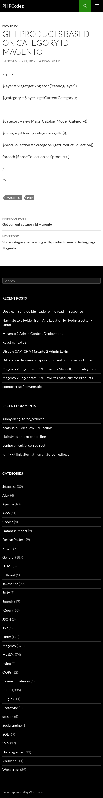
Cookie (7, 522)
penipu (7, 445)
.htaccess (9, 486)
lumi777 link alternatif (19, 454)
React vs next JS (14, 342)
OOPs (7, 672)
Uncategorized (13, 752)
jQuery (7, 610)
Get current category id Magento (51, 221)
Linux (6, 637)
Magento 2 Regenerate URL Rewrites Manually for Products (47, 378)
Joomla (7, 601)
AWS (6, 513)
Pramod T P (51, 61)
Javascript (10, 584)
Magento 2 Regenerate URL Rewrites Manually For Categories (49, 369)
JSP (5, 628)
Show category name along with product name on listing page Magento (51, 241)
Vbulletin (9, 761)
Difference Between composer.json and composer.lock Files (47, 360)
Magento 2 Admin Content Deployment (32, 333)
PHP (30, 197)
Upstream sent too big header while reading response (42, 311)
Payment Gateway (16, 681)
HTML (7, 566)
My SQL (8, 654)
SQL (5, 734)
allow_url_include (39, 428)
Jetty (6, 593)
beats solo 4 (11, 428)
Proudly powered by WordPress (22, 792)
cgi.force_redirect (30, 419)
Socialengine (12, 725)
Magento (10, 25)
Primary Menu (97, 6)
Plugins (8, 699)
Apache (8, 504)
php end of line (34, 436)
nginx (6, 663)
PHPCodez (13, 6)
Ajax (5, 495)
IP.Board (8, 575)
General (8, 557)
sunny (7, 419)
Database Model (14, 531)
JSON (6, 619)
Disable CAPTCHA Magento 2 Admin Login (35, 351)
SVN (5, 743)
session (7, 716)
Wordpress (10, 770)
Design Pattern (13, 539)
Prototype (10, 708)
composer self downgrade (22, 386)
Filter (6, 548)
